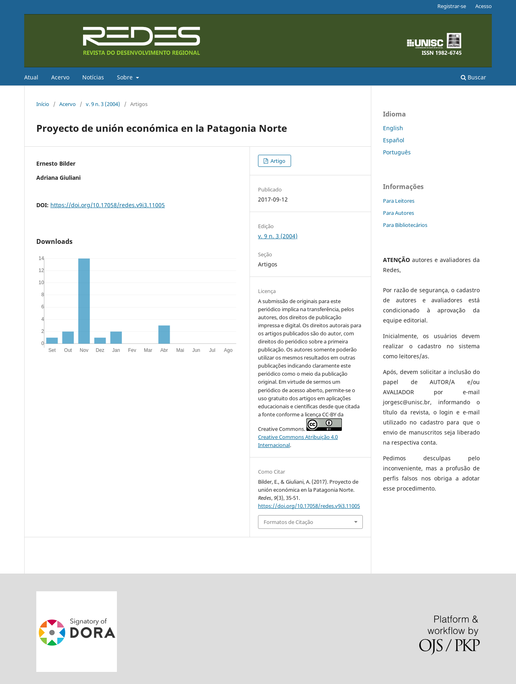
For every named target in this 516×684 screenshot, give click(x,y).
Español (393, 140)
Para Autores (398, 212)
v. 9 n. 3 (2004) (103, 104)
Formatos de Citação (288, 522)
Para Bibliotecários (405, 225)
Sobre (125, 77)
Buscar (473, 77)
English (393, 128)
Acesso (483, 6)
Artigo (277, 160)
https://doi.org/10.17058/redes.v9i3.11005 (107, 205)
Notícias (93, 77)
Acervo (60, 77)
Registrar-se (451, 6)
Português (397, 152)
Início (42, 104)
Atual (31, 77)
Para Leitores (398, 200)
